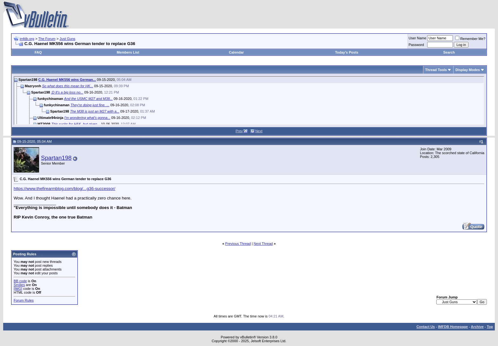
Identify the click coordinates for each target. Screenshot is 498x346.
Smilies (19, 285)
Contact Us (425, 327)
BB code (20, 281)
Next (259, 131)
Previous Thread (238, 243)
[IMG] (18, 289)
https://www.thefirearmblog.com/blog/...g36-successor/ (64, 188)
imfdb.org (27, 39)
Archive (477, 327)
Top (490, 327)
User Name (418, 38)
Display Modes (467, 70)
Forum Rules (24, 300)
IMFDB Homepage (453, 327)
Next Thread (263, 243)
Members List (128, 52)
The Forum (47, 39)
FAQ (38, 52)
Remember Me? (470, 39)
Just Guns (68, 39)
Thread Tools (436, 70)
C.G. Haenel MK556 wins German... (67, 80)
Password (416, 45)
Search (449, 52)
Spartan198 (56, 157)
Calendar (236, 52)
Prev (239, 131)
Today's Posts (346, 52)
